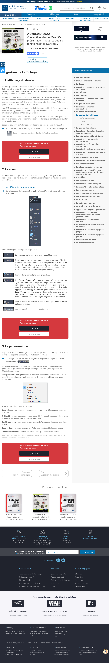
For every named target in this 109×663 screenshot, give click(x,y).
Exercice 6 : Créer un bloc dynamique (87, 145)
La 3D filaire (81, 200)
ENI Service (11, 647)
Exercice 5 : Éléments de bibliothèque (87, 140)
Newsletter (79, 577)
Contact (53, 586)
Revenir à (37, 60)
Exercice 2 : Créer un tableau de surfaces (90, 100)
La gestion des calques (50, 475)
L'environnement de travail (88, 81)
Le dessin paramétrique (20, 475)
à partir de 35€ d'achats (66, 539)
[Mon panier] (99, 8)
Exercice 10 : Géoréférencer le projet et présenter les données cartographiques (90, 172)
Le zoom (83, 121)
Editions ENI (14, 8)
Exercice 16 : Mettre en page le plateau (90, 235)
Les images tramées (85, 164)
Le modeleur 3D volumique (88, 206)
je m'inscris (87, 552)
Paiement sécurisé (57, 577)
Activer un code (56, 583)
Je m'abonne (34, 157)
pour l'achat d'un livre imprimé (19, 539)
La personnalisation (85, 243)
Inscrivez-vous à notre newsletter (29, 552)
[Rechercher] (91, 8)
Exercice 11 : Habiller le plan (88, 184)
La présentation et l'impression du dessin (90, 226)
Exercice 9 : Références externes (90, 160)
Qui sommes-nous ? (26, 577)
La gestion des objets (85, 104)
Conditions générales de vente (30, 583)
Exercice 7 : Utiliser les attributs (90, 149)
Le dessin (80, 84)
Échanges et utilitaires (86, 239)
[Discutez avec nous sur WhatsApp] (50, 8)
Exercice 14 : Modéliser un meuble (88, 221)
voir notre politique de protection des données (31, 553)
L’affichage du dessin (87, 118)
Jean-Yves (34, 48)
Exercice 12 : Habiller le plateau (90, 187)
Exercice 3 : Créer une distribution (86, 108)
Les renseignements (85, 190)
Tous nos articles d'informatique (30, 574)
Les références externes (87, 157)
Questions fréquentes (59, 574)
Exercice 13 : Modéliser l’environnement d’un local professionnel (88, 215)
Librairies (78, 574)
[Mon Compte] (105, 8)
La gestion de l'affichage (87, 115)
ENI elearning (61, 647)
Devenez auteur (81, 586)
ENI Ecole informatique (40, 628)
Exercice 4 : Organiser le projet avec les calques (90, 132)
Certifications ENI (87, 647)
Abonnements (80, 580)
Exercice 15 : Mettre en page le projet (90, 230)
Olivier (50, 48)
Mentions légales (25, 580)
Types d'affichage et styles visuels (91, 209)
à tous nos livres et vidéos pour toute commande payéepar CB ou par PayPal (42, 540)
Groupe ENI (60, 628)
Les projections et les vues (88, 196)
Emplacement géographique (89, 167)
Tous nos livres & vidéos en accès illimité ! (54, 2)
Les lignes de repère (85, 180)
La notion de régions (85, 203)
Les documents (83, 78)
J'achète (34, 151)
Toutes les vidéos (81, 583)
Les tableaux (82, 92)
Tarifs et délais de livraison (60, 580)
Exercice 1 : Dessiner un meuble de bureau (90, 88)
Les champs (81, 95)
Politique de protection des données (32, 586)
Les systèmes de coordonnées (89, 193)
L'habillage (81, 177)
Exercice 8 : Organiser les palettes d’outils (91, 153)
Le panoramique (86, 124)
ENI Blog (10, 628)
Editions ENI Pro (37, 647)
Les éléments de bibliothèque (89, 136)
